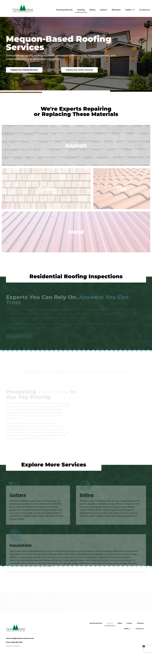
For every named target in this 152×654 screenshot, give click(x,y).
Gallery (129, 10)
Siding (92, 9)
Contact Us (144, 9)
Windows (116, 9)
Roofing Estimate (64, 9)
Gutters (103, 9)
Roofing (81, 9)
